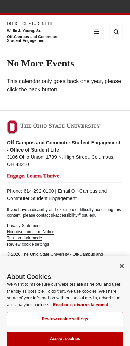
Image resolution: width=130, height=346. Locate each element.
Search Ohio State (119, 7)
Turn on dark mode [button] (24, 238)
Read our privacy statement (81, 308)
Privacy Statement (24, 225)
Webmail (109, 7)
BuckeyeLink (78, 7)
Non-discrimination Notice (30, 231)
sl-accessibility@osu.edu (74, 215)
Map (89, 7)
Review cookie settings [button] (28, 244)
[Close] (121, 269)
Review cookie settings (65, 322)
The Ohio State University (21, 7)
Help (68, 7)
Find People (99, 7)
